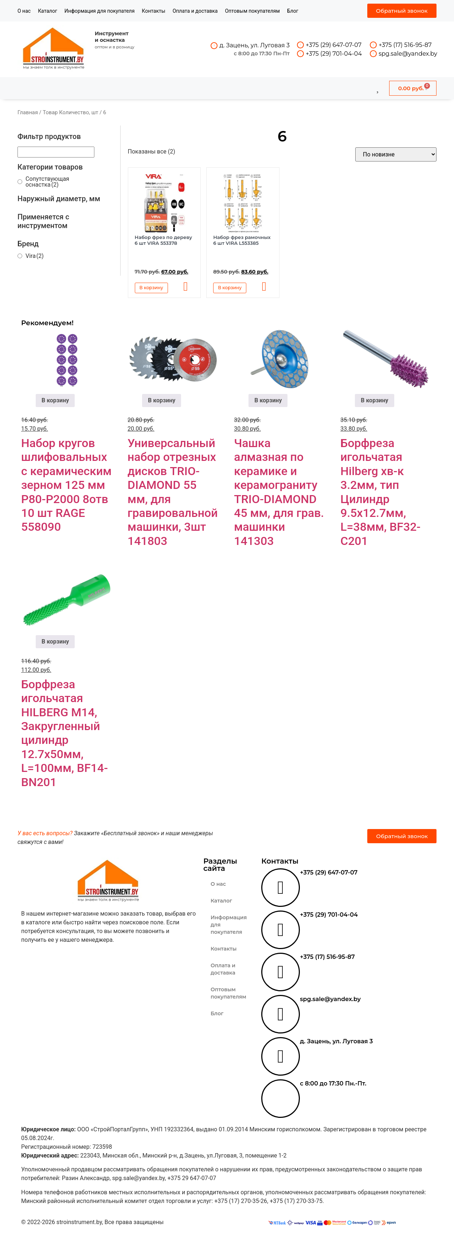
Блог (292, 11)
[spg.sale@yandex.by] (373, 53)
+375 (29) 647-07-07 (333, 44)
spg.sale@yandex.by (408, 53)
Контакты (153, 11)
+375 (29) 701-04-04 (334, 53)
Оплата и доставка (195, 11)
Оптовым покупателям (252, 11)
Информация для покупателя (99, 11)
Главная (27, 112)
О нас (24, 11)
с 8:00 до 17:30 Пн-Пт (262, 53)
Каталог (47, 11)
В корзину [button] (151, 287)
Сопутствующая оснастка (47, 181)
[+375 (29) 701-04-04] (300, 53)
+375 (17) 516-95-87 (405, 44)
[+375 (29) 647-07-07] (300, 44)
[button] (187, 287)
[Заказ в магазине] (396, 154)
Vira (35, 255)
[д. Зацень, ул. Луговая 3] (214, 45)
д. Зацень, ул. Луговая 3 (254, 45)
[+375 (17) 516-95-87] (373, 44)
